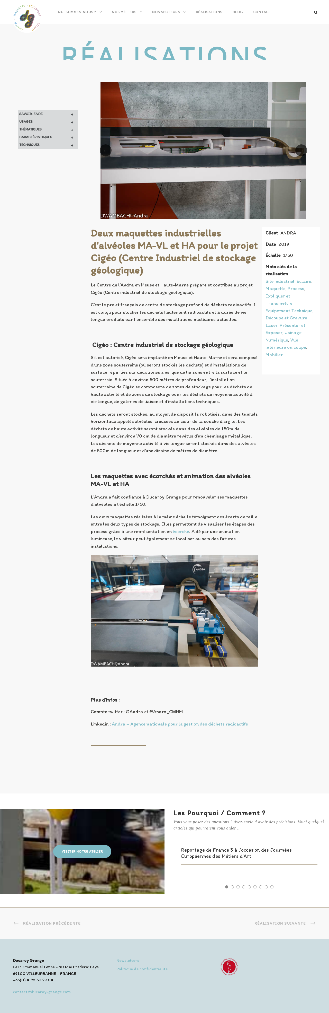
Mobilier (274, 354)
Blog (238, 12)
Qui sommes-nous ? (77, 12)
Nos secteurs (166, 12)
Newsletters (127, 960)
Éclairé (304, 281)
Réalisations (209, 12)
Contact (262, 12)
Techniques (48, 145)
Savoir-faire (48, 114)
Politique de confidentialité (142, 968)
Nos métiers (124, 12)
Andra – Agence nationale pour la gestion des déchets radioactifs (180, 724)
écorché (181, 531)
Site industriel (280, 281)
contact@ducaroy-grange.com (42, 991)
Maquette (276, 288)
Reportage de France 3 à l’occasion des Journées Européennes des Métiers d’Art (236, 853)
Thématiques (48, 129)
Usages (48, 122)
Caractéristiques (48, 137)
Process (296, 288)
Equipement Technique (289, 310)
